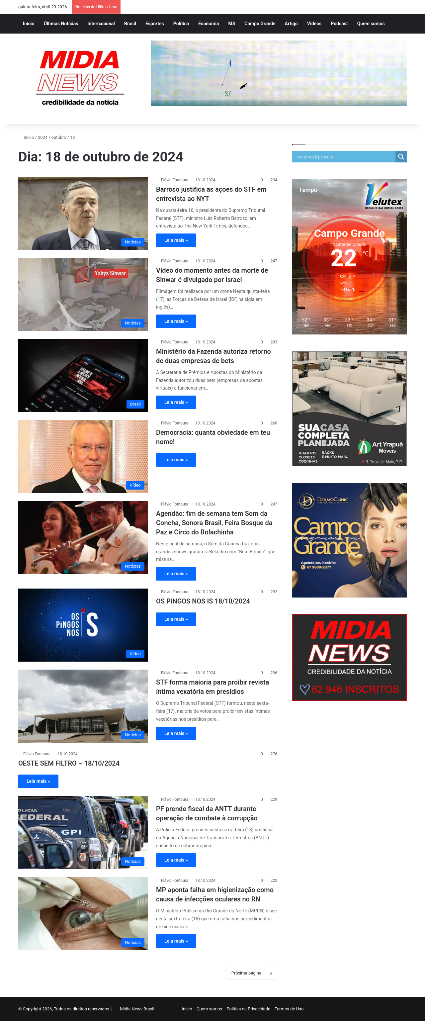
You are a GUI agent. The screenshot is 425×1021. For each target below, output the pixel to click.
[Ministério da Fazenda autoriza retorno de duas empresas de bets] (83, 375)
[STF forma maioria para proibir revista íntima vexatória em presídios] (83, 706)
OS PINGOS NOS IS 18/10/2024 (203, 601)
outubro (58, 137)
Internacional (101, 23)
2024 (42, 137)
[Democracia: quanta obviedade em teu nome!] (83, 456)
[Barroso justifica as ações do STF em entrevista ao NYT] (83, 213)
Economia (208, 23)
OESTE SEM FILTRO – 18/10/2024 (69, 763)
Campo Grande (259, 23)
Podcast (339, 23)
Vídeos (314, 23)
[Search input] (345, 156)
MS (231, 23)
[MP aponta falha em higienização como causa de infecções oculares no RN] (83, 913)
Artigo (291, 23)
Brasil (130, 23)
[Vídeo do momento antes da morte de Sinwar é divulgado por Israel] (83, 294)
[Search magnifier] (401, 156)
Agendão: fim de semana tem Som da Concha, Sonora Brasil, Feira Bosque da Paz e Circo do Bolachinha (214, 523)
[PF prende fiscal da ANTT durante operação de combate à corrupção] (83, 832)
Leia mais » (176, 240)
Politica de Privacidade (248, 1008)
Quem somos (371, 23)
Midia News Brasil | (138, 1008)
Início (29, 23)
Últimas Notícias (61, 23)
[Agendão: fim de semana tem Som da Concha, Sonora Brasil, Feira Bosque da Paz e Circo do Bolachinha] (83, 537)
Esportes (154, 23)
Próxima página (251, 973)
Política (181, 23)
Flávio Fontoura (174, 180)
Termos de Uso (289, 1008)
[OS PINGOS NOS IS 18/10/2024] (83, 625)
